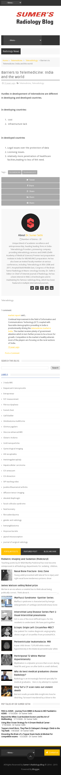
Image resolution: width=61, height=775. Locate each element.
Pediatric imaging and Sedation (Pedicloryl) (24, 559)
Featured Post (30, 551)
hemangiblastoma (11, 526)
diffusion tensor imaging (13, 493)
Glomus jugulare (10, 427)
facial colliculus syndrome (14, 504)
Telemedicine (16, 60)
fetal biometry (9, 509)
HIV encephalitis (10, 454)
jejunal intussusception (13, 537)
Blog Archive (50, 551)
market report (14, 315)
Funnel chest (8, 410)
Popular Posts (11, 551)
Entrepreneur (8, 394)
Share (30, 185)
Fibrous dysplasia (10, 405)
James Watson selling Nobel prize (19, 585)
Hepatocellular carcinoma (14, 465)
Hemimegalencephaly (12, 460)
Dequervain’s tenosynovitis (14, 388)
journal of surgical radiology (15, 542)
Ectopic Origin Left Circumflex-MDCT (34, 627)
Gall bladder (8, 416)
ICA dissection (9, 476)
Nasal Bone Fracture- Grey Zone (31, 571)
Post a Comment (12, 353)
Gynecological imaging (13, 449)
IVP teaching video (11, 482)
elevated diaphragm (11, 498)
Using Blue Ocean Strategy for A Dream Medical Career (25, 723)
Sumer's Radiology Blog (33, 765)
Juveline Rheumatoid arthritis (15, 487)
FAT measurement (10, 399)
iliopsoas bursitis (10, 531)
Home (5, 60)
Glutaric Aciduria (10, 438)
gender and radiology (12, 520)
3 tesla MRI (8, 383)
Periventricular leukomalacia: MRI (32, 641)
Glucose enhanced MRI (12, 432)
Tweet (30, 180)
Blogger (35, 769)
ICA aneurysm (9, 471)
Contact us (52, 752)
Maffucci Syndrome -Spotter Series (34, 597)
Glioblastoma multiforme (14, 421)
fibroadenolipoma (11, 515)
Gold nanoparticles (11, 443)
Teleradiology (32, 60)
